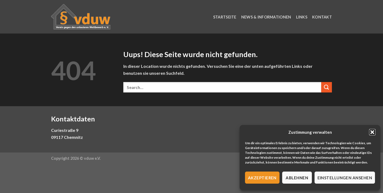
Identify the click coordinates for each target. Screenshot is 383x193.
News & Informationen (266, 17)
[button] (372, 132)
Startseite (224, 17)
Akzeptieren (262, 177)
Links (301, 17)
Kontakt (322, 17)
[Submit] (326, 87)
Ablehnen (297, 177)
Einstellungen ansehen (344, 177)
